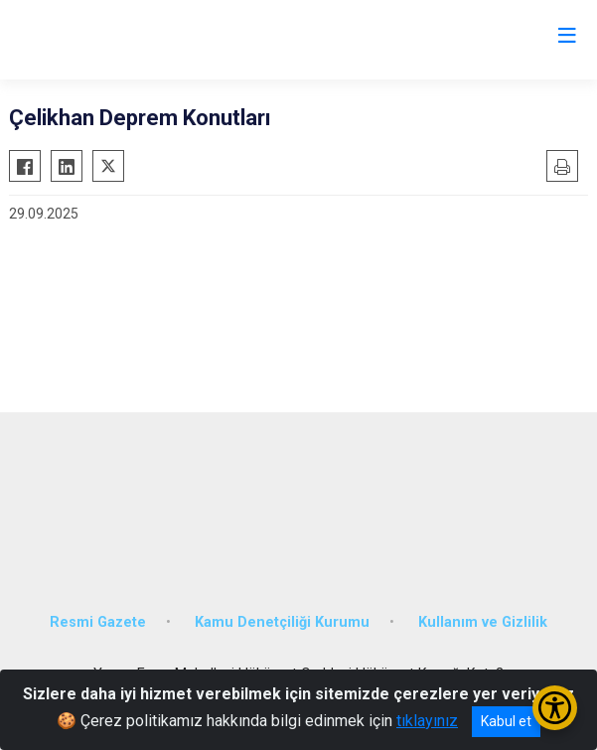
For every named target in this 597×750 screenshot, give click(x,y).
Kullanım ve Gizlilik (482, 622)
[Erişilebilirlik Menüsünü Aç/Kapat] (554, 707)
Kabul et (506, 721)
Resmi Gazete (98, 622)
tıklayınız (427, 720)
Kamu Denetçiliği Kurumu (282, 622)
